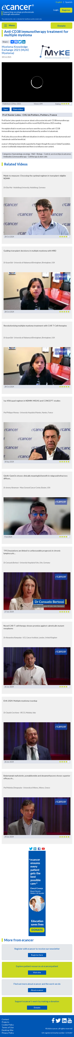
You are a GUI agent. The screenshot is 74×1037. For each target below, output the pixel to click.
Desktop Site (7, 1030)
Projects (5, 1022)
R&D (33, 154)
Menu (9, 25)
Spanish (68, 2)
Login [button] (56, 10)
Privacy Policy (8, 1033)
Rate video (18, 109)
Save (6, 109)
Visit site (37, 972)
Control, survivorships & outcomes (57, 154)
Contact (5, 1019)
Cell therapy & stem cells (37, 157)
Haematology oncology (21, 154)
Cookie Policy (8, 1024)
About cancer (37, 990)
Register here (37, 955)
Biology (40, 154)
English (59, 2)
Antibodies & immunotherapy (15, 157)
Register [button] (66, 10)
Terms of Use (8, 1027)
